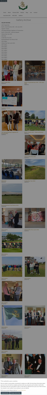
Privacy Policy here (21, 390)
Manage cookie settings (15, 393)
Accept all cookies (5, 393)
